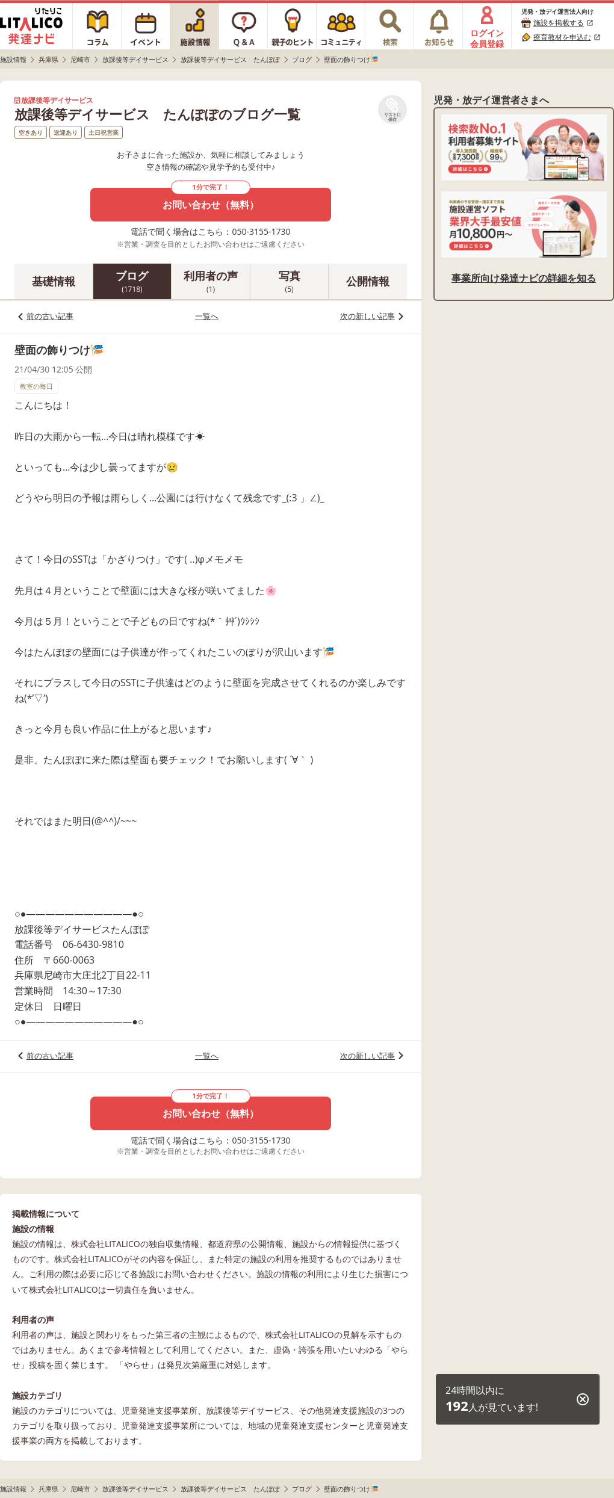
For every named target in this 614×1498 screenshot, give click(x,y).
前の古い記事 (49, 316)
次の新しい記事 (367, 316)
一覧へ (207, 316)
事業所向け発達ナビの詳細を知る (523, 278)
